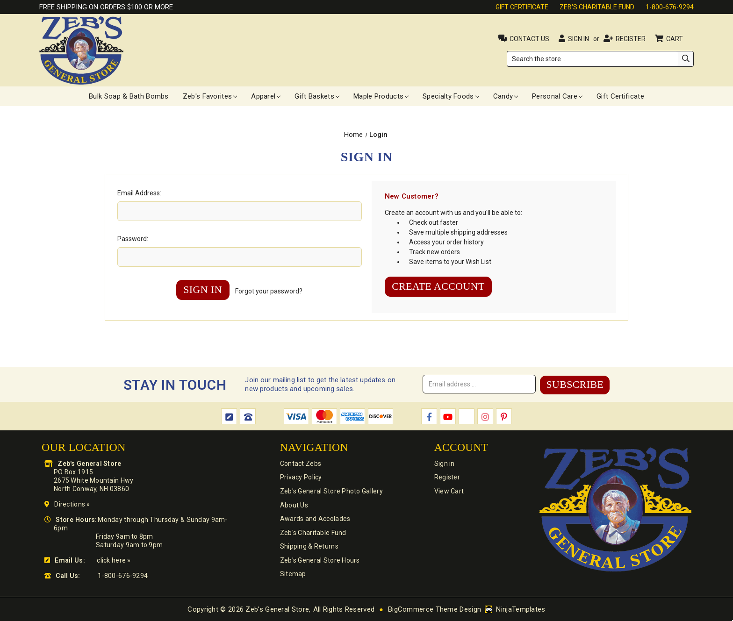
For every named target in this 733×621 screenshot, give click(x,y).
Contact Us (529, 39)
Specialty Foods (451, 96)
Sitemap (293, 575)
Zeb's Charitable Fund (597, 7)
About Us (294, 505)
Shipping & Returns (309, 547)
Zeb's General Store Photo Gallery (331, 491)
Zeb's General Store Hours (319, 561)
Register (631, 39)
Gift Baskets (317, 96)
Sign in (578, 39)
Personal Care (557, 96)
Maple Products (381, 96)
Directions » (72, 503)
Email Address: (139, 193)
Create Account (439, 287)
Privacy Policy (301, 477)
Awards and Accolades (315, 519)
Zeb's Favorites (210, 96)
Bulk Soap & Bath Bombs (129, 96)
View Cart (448, 491)
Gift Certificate (522, 7)
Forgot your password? (269, 291)
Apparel (265, 96)
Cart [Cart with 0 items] (675, 39)
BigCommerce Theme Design (434, 609)
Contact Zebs (300, 463)
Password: (132, 239)
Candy (505, 96)
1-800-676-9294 (670, 7)
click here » (113, 560)
